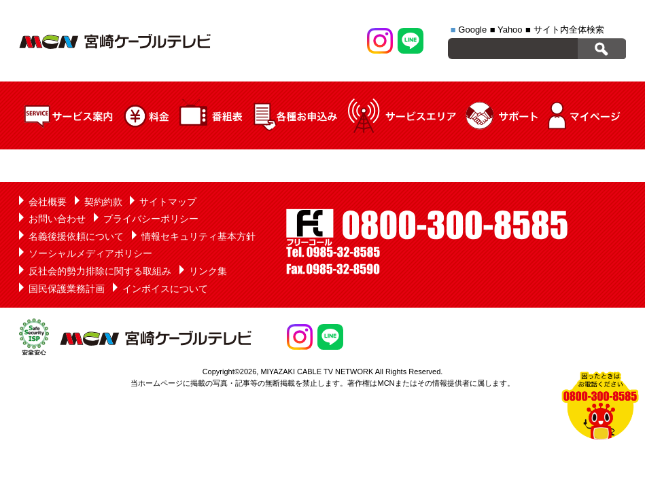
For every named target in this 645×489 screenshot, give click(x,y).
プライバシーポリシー (150, 218)
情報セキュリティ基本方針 (198, 236)
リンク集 (208, 271)
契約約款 (103, 201)
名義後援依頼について (76, 236)
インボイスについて (165, 288)
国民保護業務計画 (67, 288)
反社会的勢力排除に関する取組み (100, 271)
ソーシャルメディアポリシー (90, 253)
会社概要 (48, 201)
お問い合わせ (57, 218)
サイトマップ (167, 201)
